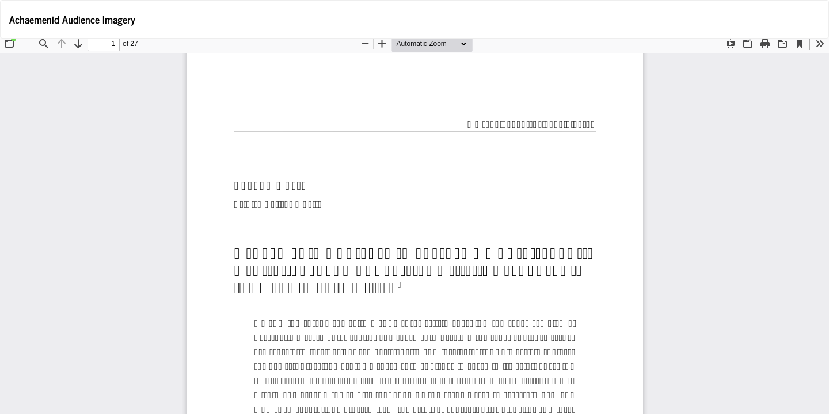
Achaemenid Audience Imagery (72, 19)
